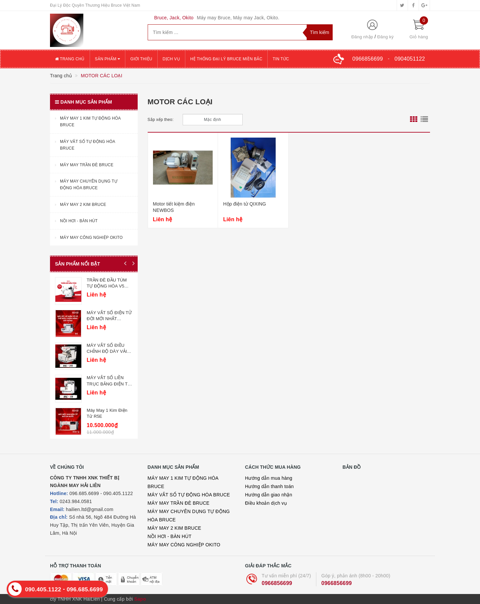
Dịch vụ (171, 59)
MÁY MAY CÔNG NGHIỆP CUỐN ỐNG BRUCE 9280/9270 (68, 318)
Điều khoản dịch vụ (266, 503)
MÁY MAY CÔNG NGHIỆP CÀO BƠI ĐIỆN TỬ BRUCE (65, 286)
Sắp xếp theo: (161, 119)
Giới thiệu (141, 59)
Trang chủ (70, 59)
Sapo (140, 599)
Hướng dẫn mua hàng (268, 478)
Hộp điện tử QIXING (244, 204)
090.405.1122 (43, 589)
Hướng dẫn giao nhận (268, 494)
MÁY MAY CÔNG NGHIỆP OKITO (184, 544)
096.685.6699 (85, 589)
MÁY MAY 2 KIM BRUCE (174, 528)
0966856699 (277, 583)
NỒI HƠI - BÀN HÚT (170, 536)
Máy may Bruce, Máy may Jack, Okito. (238, 17)
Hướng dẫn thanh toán (269, 486)
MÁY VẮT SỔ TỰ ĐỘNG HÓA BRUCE (189, 494)
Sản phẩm (107, 59)
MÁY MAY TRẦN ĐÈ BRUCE (179, 503)
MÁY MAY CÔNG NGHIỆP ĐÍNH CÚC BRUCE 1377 (67, 350)
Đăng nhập (362, 36)
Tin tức (281, 59)
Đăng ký (385, 36)
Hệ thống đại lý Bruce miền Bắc (226, 59)
